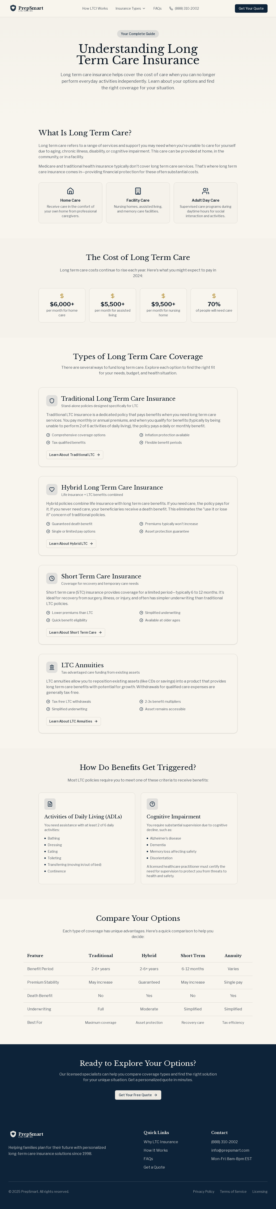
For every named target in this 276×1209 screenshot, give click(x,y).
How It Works (156, 1150)
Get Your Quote (251, 8)
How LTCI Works (95, 8)
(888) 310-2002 (184, 8)
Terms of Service (233, 1191)
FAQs (157, 8)
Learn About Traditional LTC (74, 455)
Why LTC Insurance (161, 1142)
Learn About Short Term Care (75, 632)
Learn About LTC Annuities (73, 721)
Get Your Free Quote (138, 1095)
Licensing (260, 1191)
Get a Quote (154, 1167)
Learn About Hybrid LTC (71, 544)
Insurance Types (130, 8)
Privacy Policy (203, 1191)
